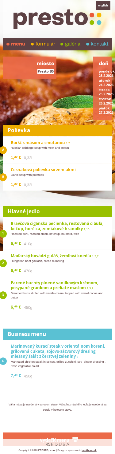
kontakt (100, 45)
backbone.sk (89, 450)
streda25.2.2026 (106, 92)
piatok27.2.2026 (106, 110)
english (103, 5)
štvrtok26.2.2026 (106, 101)
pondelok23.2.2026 (107, 73)
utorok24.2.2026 (106, 82)
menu (18, 45)
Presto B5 (46, 71)
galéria (72, 45)
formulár (45, 45)
